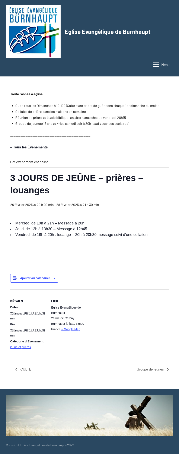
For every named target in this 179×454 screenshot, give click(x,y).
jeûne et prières (20, 347)
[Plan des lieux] (114, 318)
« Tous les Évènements (29, 147)
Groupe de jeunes (151, 369)
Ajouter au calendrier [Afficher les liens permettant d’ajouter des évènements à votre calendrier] (35, 278)
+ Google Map (70, 329)
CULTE (25, 369)
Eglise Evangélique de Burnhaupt (108, 31)
